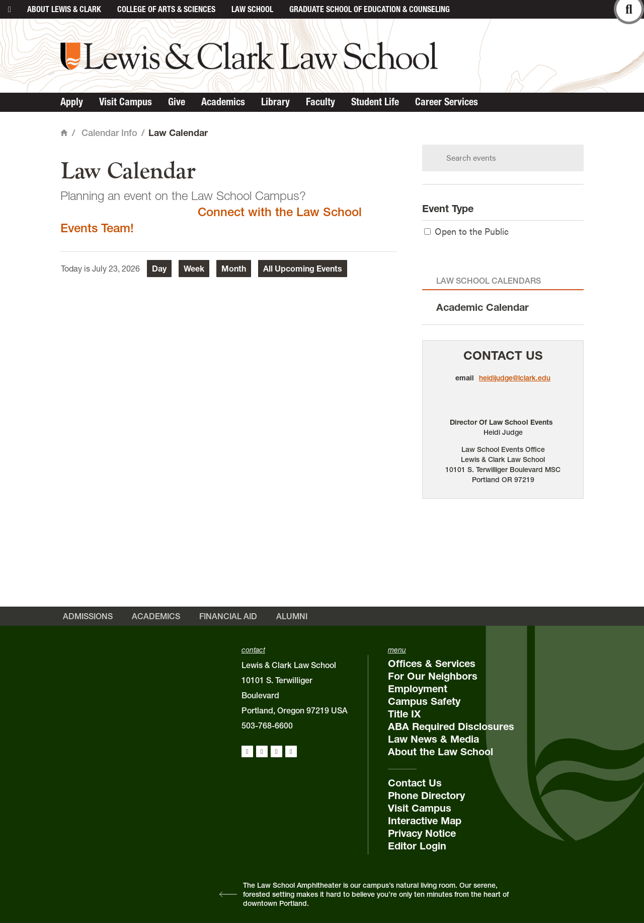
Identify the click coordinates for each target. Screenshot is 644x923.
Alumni (291, 616)
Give (176, 102)
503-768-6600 (267, 725)
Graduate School (369, 9)
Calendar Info (109, 133)
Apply (71, 102)
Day (159, 268)
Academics (223, 102)
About (64, 9)
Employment (417, 689)
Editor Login (417, 846)
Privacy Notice (422, 833)
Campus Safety (424, 701)
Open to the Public (466, 231)
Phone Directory (426, 795)
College (166, 9)
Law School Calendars (488, 281)
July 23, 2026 (116, 268)
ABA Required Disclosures (451, 726)
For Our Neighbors (432, 676)
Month (233, 268)
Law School (252, 9)
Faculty (320, 102)
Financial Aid (228, 616)
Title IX (404, 714)
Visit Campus (125, 102)
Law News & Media (433, 739)
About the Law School (440, 752)
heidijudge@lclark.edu (514, 377)
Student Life (375, 102)
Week (194, 268)
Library (275, 102)
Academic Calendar (482, 307)
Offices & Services (431, 663)
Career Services (446, 102)
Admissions (88, 616)
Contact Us (503, 355)
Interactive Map (424, 821)
